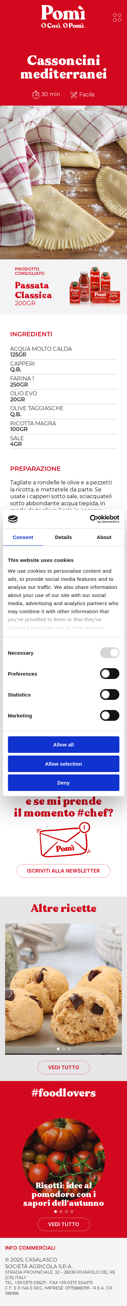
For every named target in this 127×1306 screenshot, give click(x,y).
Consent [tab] (23, 537)
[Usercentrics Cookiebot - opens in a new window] (90, 519)
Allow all (63, 744)
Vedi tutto (63, 1067)
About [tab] (104, 537)
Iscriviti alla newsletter (63, 871)
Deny (63, 783)
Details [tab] (63, 537)
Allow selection (63, 764)
